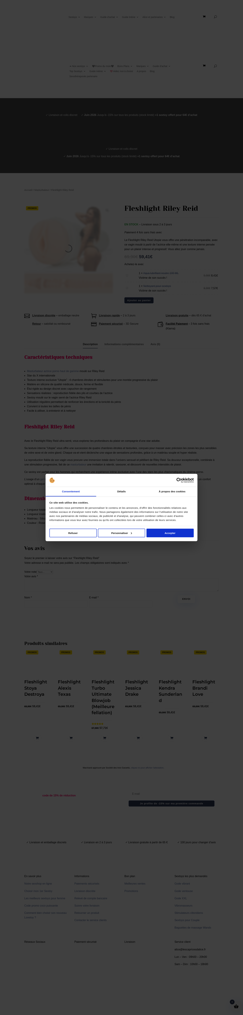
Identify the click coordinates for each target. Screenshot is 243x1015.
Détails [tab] (121, 491)
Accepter (170, 532)
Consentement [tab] (71, 491)
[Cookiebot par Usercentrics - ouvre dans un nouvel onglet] (179, 480)
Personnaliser (121, 532)
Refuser (73, 532)
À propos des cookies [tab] (172, 491)
